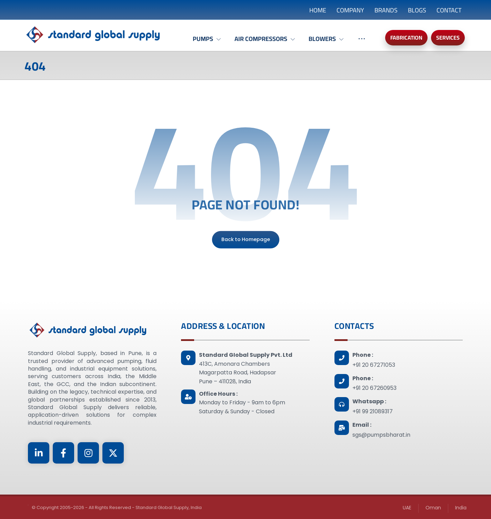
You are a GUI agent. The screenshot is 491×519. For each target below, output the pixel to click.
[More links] (361, 42)
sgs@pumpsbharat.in (381, 435)
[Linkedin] (38, 453)
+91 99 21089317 (372, 411)
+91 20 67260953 (374, 388)
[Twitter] (113, 453)
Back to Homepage (245, 239)
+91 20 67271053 (373, 365)
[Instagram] (88, 453)
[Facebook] (63, 453)
